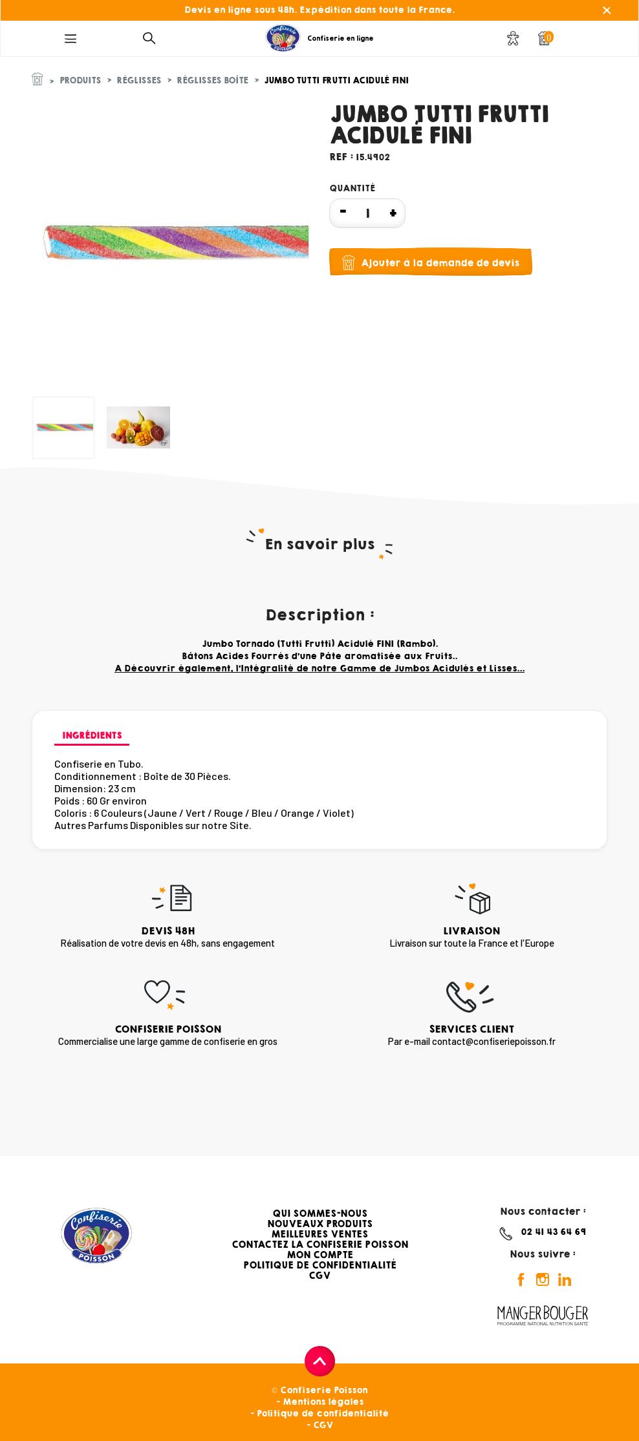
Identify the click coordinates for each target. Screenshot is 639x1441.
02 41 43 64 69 (553, 1232)
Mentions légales (323, 1402)
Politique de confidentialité (323, 1413)
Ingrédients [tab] (92, 736)
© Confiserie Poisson (319, 1390)
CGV (319, 1275)
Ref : (341, 157)
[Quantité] (367, 213)
